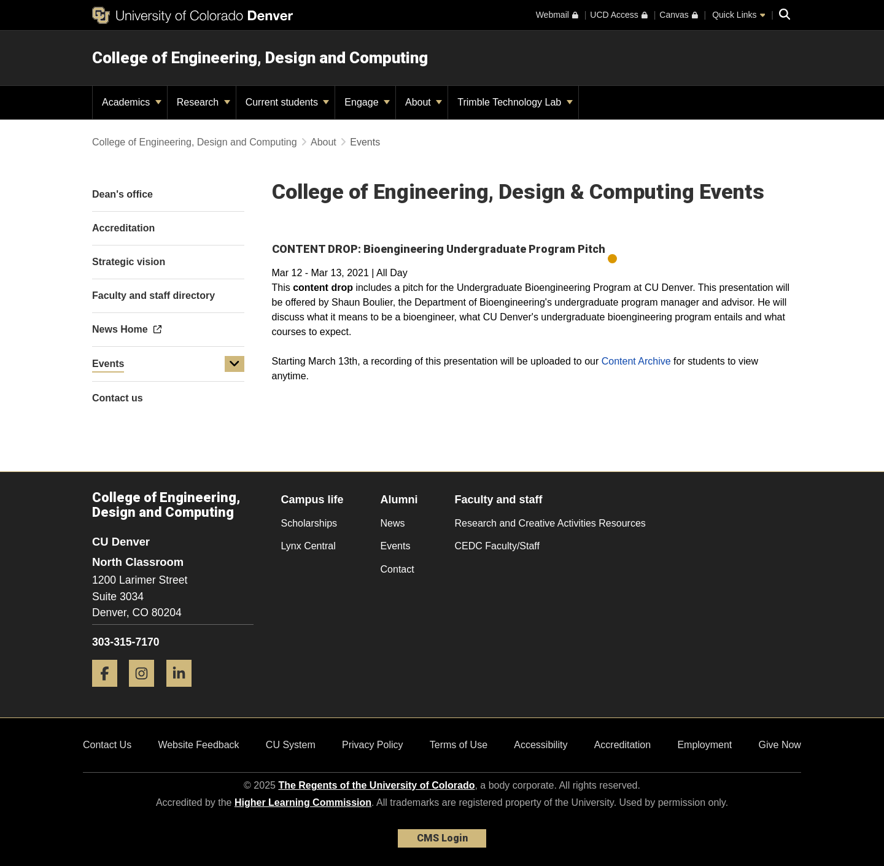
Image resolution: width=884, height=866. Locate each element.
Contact (397, 569)
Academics (131, 102)
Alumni (399, 499)
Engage (367, 102)
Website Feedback (198, 745)
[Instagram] (146, 691)
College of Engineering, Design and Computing (260, 57)
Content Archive (636, 361)
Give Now (780, 745)
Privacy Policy (372, 745)
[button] (234, 364)
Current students (288, 102)
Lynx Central (308, 546)
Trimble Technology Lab (514, 102)
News (393, 523)
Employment (704, 745)
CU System (291, 745)
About (423, 102)
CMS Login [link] (442, 838)
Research (203, 102)
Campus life (312, 499)
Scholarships (309, 523)
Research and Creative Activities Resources (550, 523)
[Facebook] (109, 691)
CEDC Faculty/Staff (497, 546)
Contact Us (107, 745)
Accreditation (622, 745)
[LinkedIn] (183, 691)
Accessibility (540, 745)
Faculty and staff (499, 499)
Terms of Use (458, 745)
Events (108, 363)
